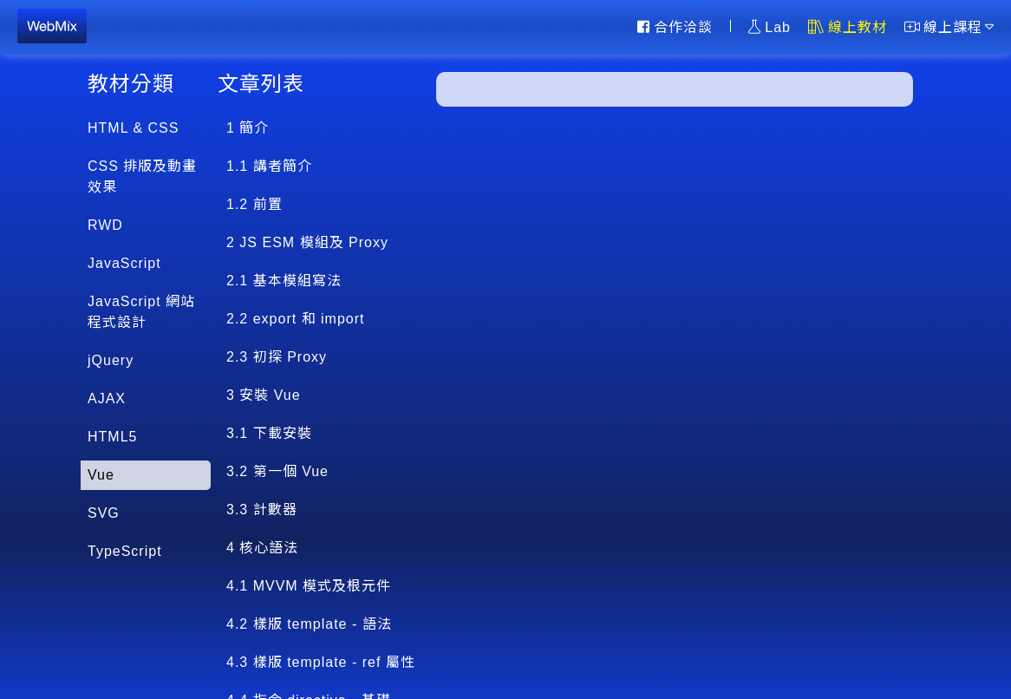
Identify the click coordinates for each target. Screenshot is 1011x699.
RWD (105, 225)
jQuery (111, 360)
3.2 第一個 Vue (277, 471)
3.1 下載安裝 (269, 433)
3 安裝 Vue (263, 395)
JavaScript (124, 263)
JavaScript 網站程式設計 (141, 312)
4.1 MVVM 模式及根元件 (308, 585)
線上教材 (847, 27)
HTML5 (112, 436)
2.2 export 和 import (295, 318)
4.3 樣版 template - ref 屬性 (320, 662)
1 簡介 (247, 128)
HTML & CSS (133, 128)
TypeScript (125, 551)
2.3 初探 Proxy (276, 357)
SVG (104, 513)
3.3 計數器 (261, 509)
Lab (769, 27)
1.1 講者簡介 (269, 166)
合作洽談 (675, 27)
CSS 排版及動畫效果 (142, 176)
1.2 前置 (254, 204)
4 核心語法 (262, 547)
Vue (101, 474)
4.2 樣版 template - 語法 (309, 624)
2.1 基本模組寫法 (284, 280)
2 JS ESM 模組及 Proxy (307, 242)
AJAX (107, 398)
